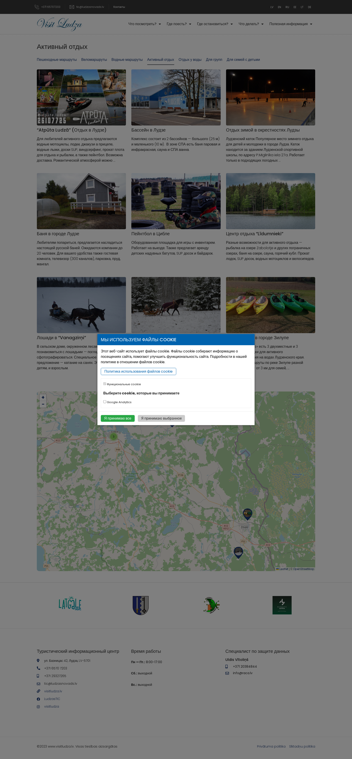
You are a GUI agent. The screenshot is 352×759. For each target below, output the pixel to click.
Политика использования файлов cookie (138, 371)
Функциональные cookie (122, 384)
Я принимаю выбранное (161, 418)
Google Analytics (117, 402)
